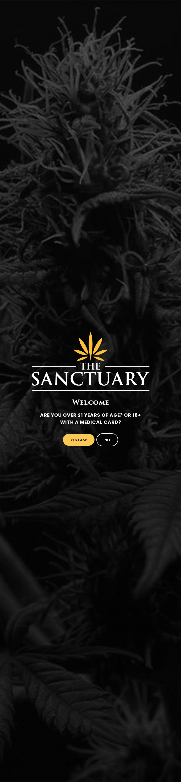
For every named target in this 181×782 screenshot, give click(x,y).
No (107, 440)
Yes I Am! (78, 440)
